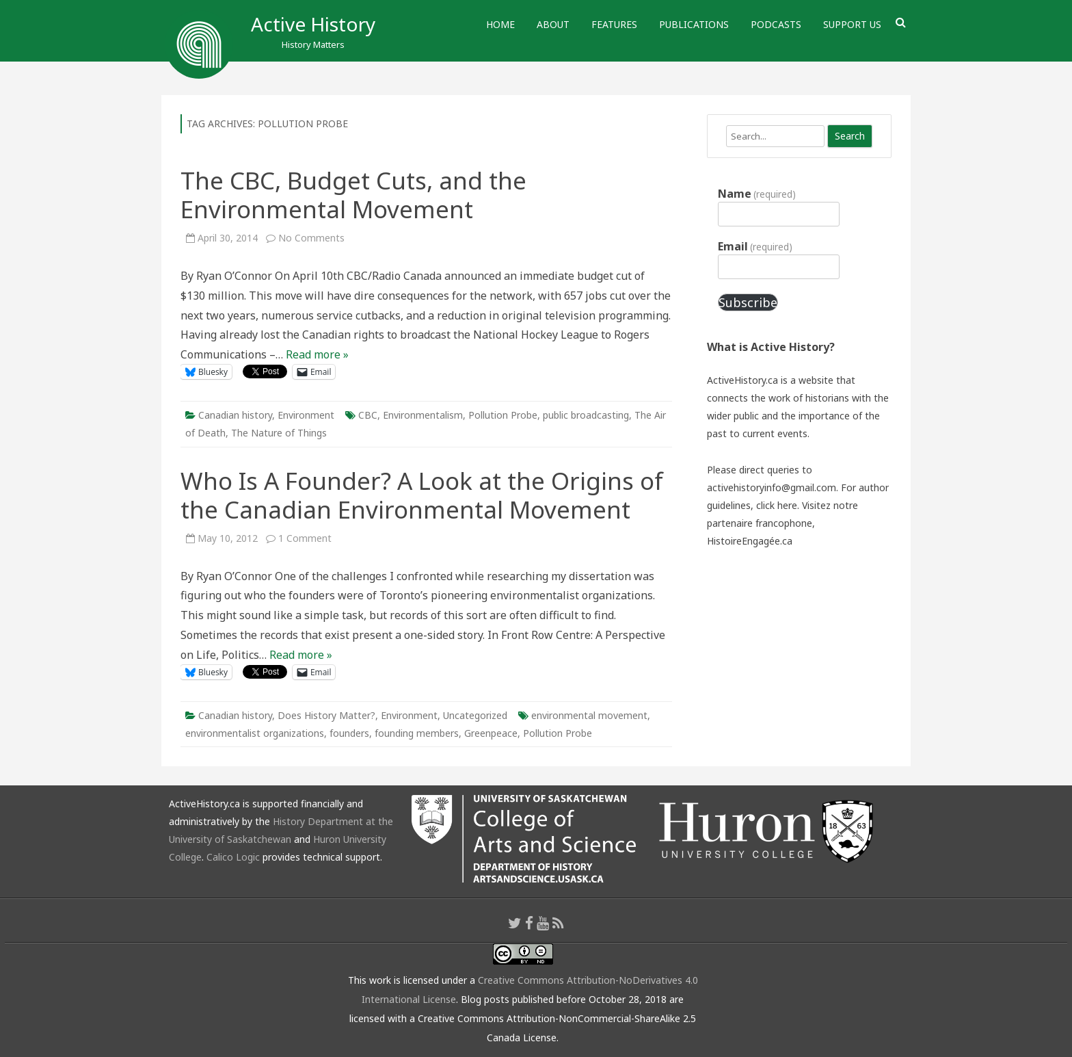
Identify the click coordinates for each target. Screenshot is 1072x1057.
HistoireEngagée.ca (749, 540)
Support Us (852, 24)
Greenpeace (491, 733)
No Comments (311, 237)
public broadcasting (586, 414)
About (553, 24)
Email (755, 246)
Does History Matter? (326, 715)
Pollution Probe (502, 414)
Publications (694, 24)
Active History (313, 24)
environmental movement (589, 715)
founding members (417, 733)
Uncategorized (475, 715)
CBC (367, 414)
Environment (306, 414)
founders (349, 733)
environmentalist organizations (254, 733)
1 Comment (305, 538)
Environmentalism (423, 414)
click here (776, 505)
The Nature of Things (279, 432)
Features (614, 24)
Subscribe (748, 302)
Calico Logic (233, 856)
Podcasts (776, 24)
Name (757, 193)
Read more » (317, 354)
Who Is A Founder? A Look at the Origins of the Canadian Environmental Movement (421, 495)
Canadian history (235, 414)
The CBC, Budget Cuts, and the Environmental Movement (353, 194)
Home (500, 24)
